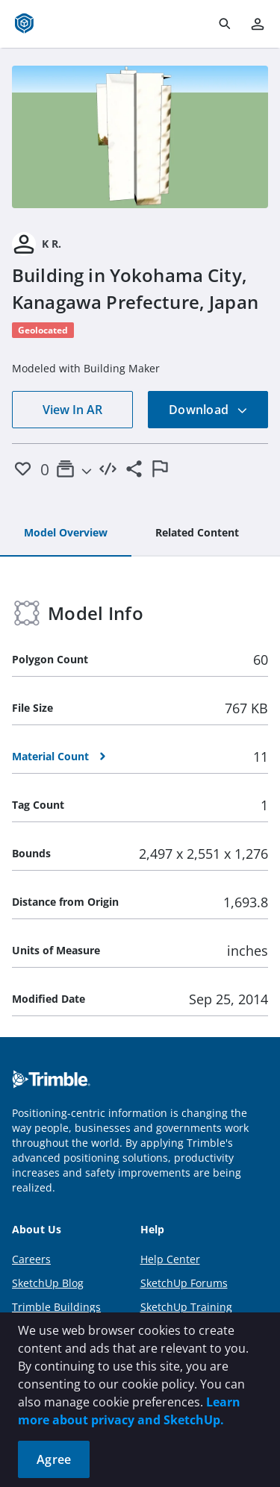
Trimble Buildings (56, 1307)
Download (208, 409)
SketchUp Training (186, 1307)
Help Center (170, 1259)
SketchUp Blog (48, 1283)
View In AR (72, 409)
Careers (31, 1259)
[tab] (65, 533)
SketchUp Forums (184, 1283)
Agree (54, 1459)
